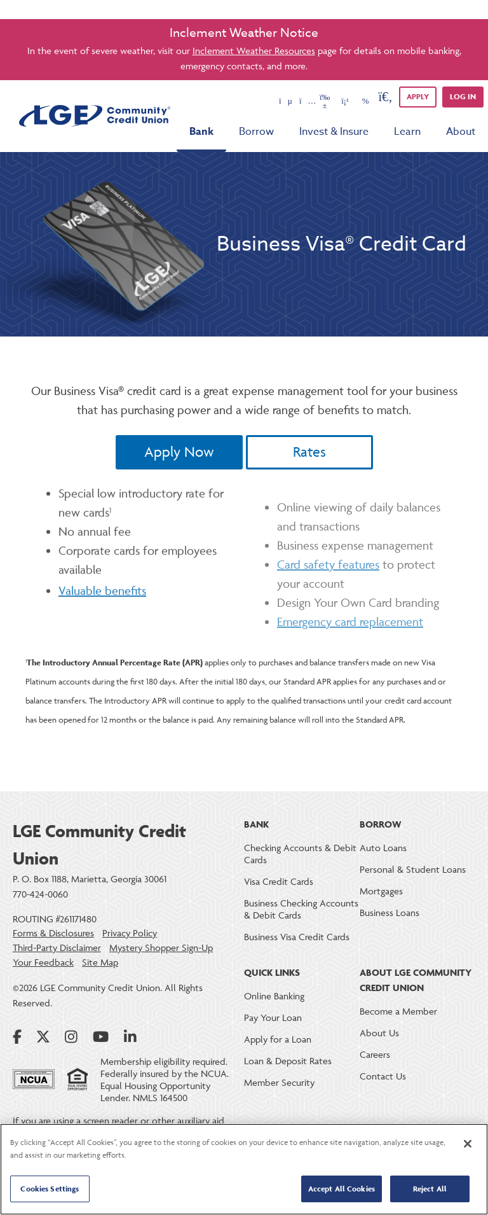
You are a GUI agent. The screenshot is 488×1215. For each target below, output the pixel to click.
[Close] (468, 1144)
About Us (379, 1033)
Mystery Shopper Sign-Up (161, 948)
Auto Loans (383, 848)
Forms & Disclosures (53, 933)
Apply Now (179, 452)
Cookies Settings (49, 1188)
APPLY (418, 96)
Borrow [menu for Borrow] (256, 131)
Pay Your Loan (273, 1017)
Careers (375, 1054)
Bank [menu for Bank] (201, 131)
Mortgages (381, 891)
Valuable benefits (102, 616)
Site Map (100, 962)
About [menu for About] (460, 131)
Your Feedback (43, 962)
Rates (309, 452)
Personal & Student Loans (413, 869)
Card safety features (328, 593)
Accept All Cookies (341, 1188)
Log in (463, 96)
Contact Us (383, 1076)
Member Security (279, 1082)
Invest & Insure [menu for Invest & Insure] (334, 131)
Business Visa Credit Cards (296, 937)
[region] (244, 1169)
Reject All (430, 1188)
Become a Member (398, 1011)
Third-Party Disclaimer (57, 948)
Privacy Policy (129, 933)
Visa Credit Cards (278, 881)
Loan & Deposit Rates (288, 1061)
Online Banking (274, 996)
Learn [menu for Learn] (407, 131)
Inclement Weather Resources (254, 51)
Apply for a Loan (277, 1039)
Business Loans (389, 912)
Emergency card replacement (350, 650)
